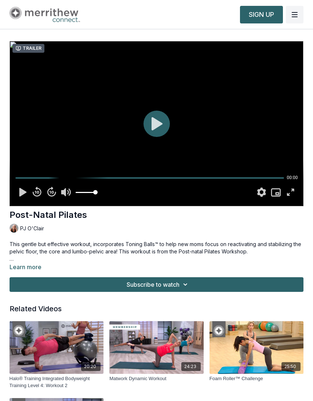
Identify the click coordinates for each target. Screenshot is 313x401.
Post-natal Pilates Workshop (213, 251)
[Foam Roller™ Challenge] (257, 378)
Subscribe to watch (158, 284)
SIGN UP (261, 14)
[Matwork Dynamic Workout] (156, 378)
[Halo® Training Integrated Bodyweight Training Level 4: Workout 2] (57, 382)
